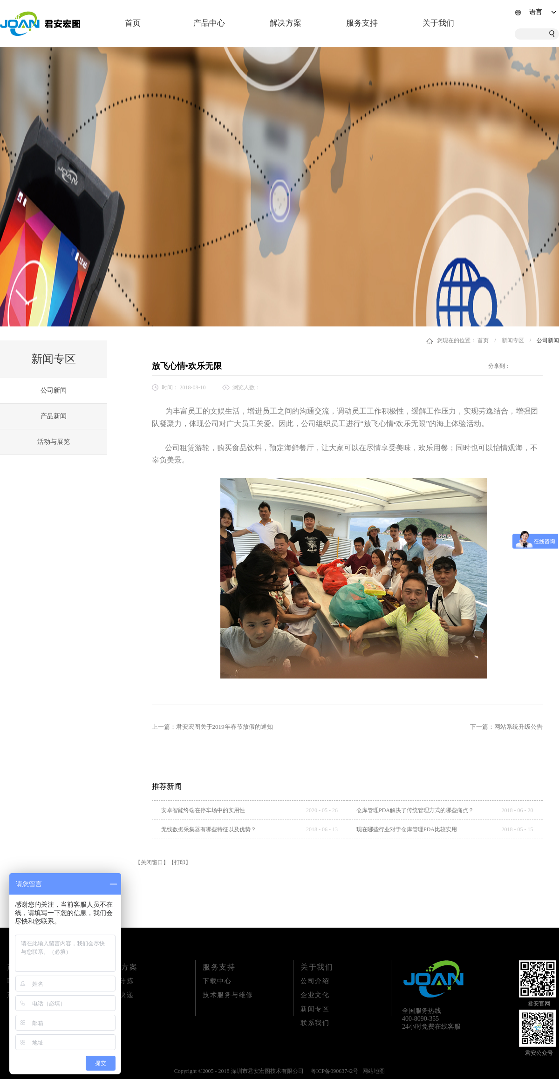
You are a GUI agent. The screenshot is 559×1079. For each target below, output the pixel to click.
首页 (133, 23)
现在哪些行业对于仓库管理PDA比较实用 (406, 829)
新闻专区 (513, 340)
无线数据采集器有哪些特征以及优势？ (208, 829)
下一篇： (506, 726)
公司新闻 (548, 340)
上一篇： (212, 726)
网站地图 (372, 1071)
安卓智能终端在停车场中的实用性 (203, 810)
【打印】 (180, 862)
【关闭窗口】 (152, 862)
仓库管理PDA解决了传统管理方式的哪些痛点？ (415, 810)
